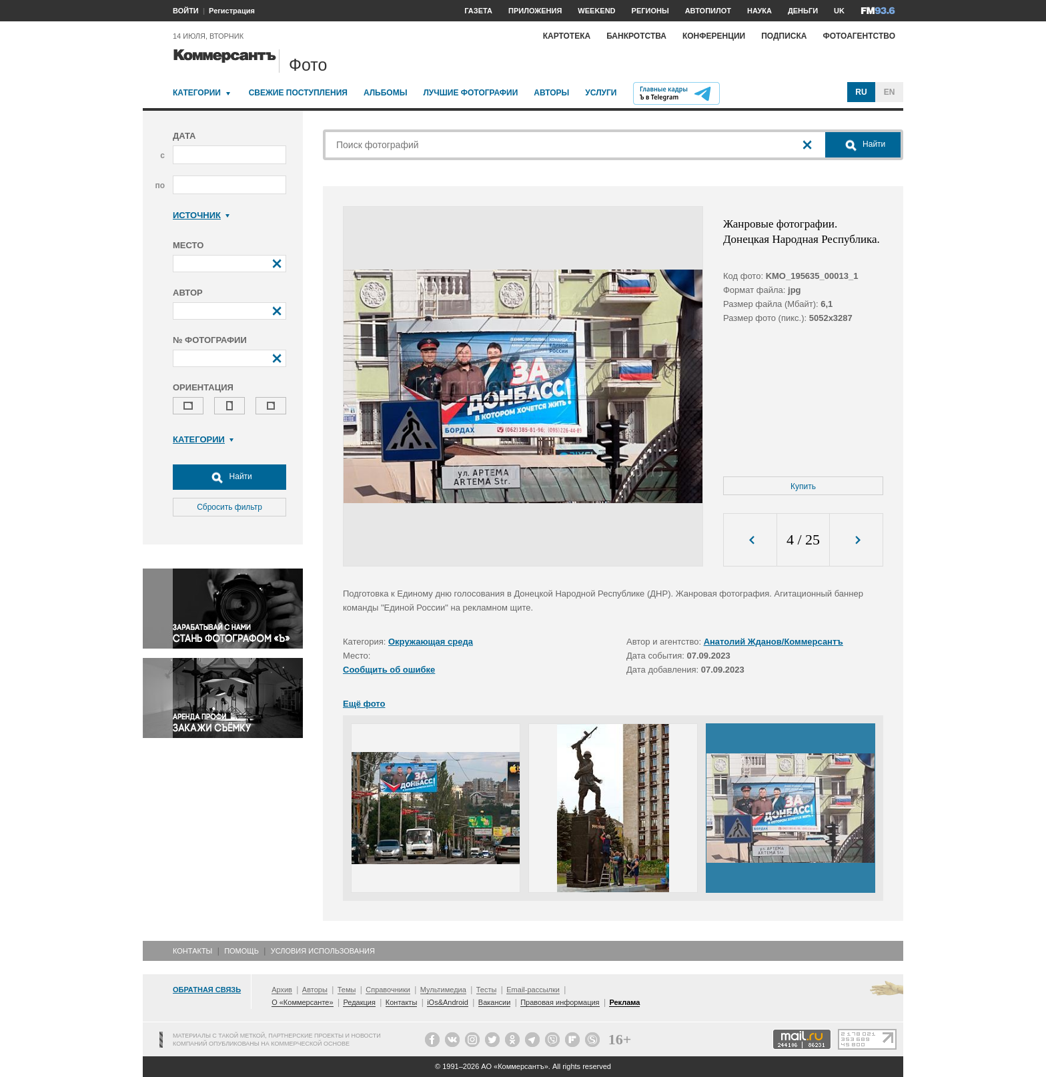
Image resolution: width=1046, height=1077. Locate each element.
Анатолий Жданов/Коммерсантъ (773, 642)
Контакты (192, 951)
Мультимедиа (443, 990)
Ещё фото (364, 704)
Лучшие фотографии (470, 92)
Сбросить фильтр (229, 507)
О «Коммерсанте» (302, 1002)
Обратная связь (207, 990)
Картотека (567, 36)
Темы (347, 990)
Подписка (784, 36)
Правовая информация (559, 1002)
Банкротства (636, 36)
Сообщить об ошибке (389, 670)
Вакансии (494, 1002)
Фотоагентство (859, 36)
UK (839, 11)
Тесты (486, 990)
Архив (282, 990)
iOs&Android (447, 1002)
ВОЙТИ (186, 11)
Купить (803, 486)
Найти (229, 477)
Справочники (388, 990)
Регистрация (232, 11)
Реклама (624, 1002)
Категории (197, 92)
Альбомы (386, 92)
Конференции (713, 36)
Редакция (359, 1002)
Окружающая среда (430, 642)
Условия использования (323, 951)
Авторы (551, 92)
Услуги (600, 92)
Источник (201, 215)
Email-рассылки (533, 990)
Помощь (241, 951)
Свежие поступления (298, 92)
